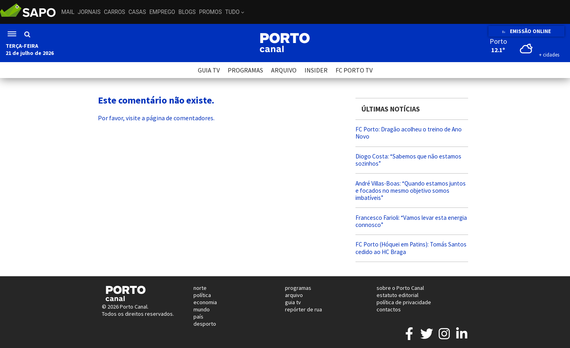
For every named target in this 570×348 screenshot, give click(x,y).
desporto (204, 323)
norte (200, 287)
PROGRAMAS (245, 70)
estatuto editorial (397, 295)
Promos (210, 12)
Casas (137, 12)
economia (205, 302)
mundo (201, 309)
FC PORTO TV (354, 70)
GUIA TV (209, 70)
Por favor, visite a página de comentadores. (156, 118)
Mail (67, 12)
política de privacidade (404, 302)
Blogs (186, 12)
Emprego (162, 12)
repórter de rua (303, 309)
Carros (114, 12)
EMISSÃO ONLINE (526, 31)
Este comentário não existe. (156, 100)
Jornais (89, 12)
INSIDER (316, 70)
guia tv (293, 302)
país (198, 316)
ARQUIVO (284, 70)
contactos (389, 309)
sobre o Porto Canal (400, 287)
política (202, 295)
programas (298, 287)
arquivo (294, 295)
